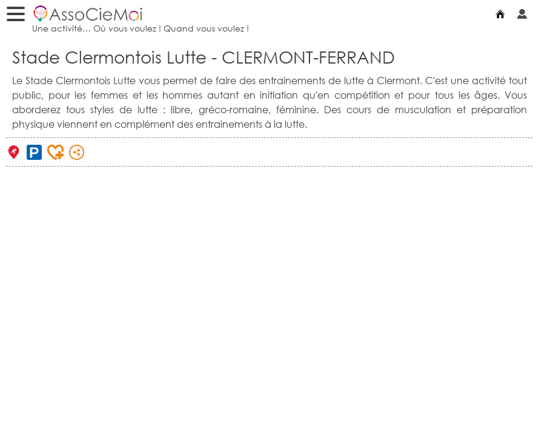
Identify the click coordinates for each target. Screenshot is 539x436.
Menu (19, 15)
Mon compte (525, 13)
